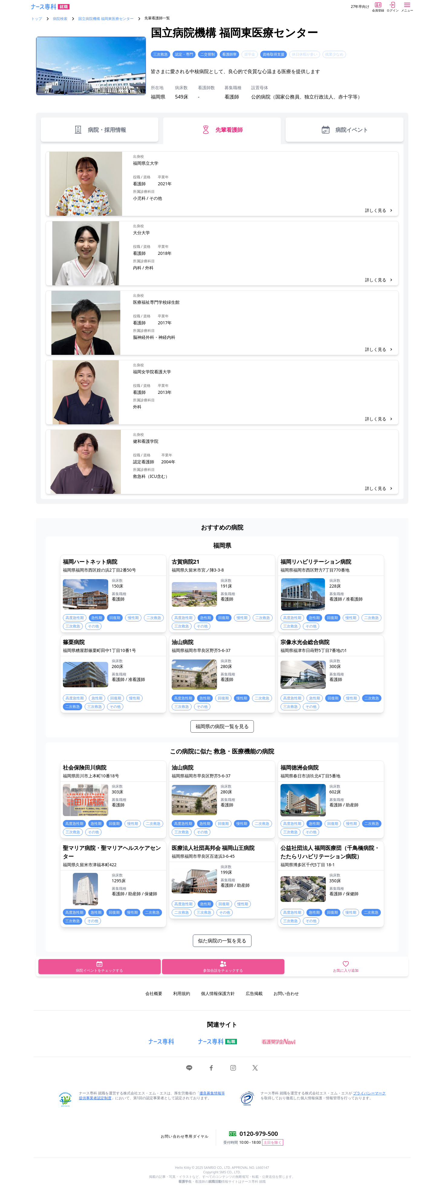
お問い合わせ (286, 993)
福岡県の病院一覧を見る (222, 726)
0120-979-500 (259, 1134)
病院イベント (344, 130)
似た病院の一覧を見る (222, 940)
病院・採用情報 (99, 130)
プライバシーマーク (369, 1093)
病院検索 (60, 18)
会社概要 (153, 993)
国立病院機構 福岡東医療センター (106, 18)
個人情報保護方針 (218, 993)
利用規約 (181, 993)
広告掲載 (254, 993)
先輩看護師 (222, 130)
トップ (36, 18)
